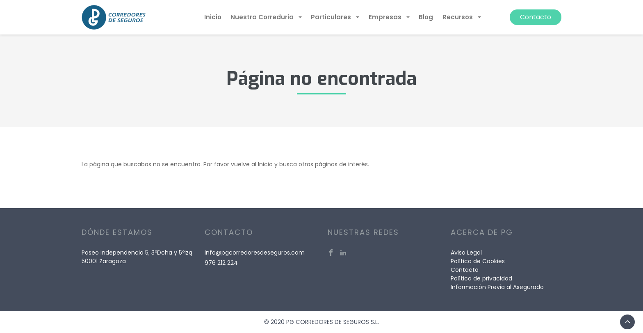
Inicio (212, 17)
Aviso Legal (466, 252)
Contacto (535, 17)
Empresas (386, 17)
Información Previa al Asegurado (497, 287)
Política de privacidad (481, 278)
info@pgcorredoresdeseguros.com (255, 252)
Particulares (332, 17)
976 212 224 (221, 263)
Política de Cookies (478, 261)
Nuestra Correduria (262, 17)
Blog (426, 17)
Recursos (458, 17)
